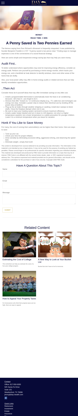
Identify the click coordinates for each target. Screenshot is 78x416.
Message (6, 193)
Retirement (8, 406)
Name (5, 169)
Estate (6, 411)
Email (5, 181)
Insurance (8, 414)
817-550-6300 (15, 384)
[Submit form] (8, 210)
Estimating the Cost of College (17, 259)
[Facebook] (5, 398)
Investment (8, 409)
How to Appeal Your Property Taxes (19, 298)
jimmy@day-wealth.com (13, 395)
